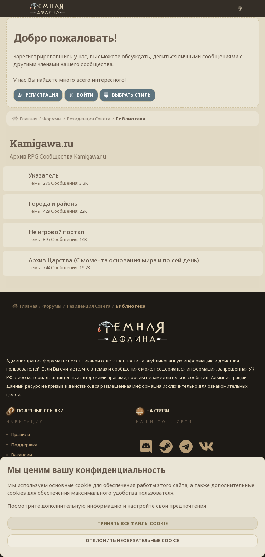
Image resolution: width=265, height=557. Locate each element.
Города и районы (55, 206)
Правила (20, 436)
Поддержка (24, 446)
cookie (83, 485)
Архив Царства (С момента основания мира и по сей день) (115, 266)
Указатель (45, 176)
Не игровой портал (58, 236)
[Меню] (12, 8)
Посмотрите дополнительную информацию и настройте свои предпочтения (106, 505)
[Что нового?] (240, 9)
